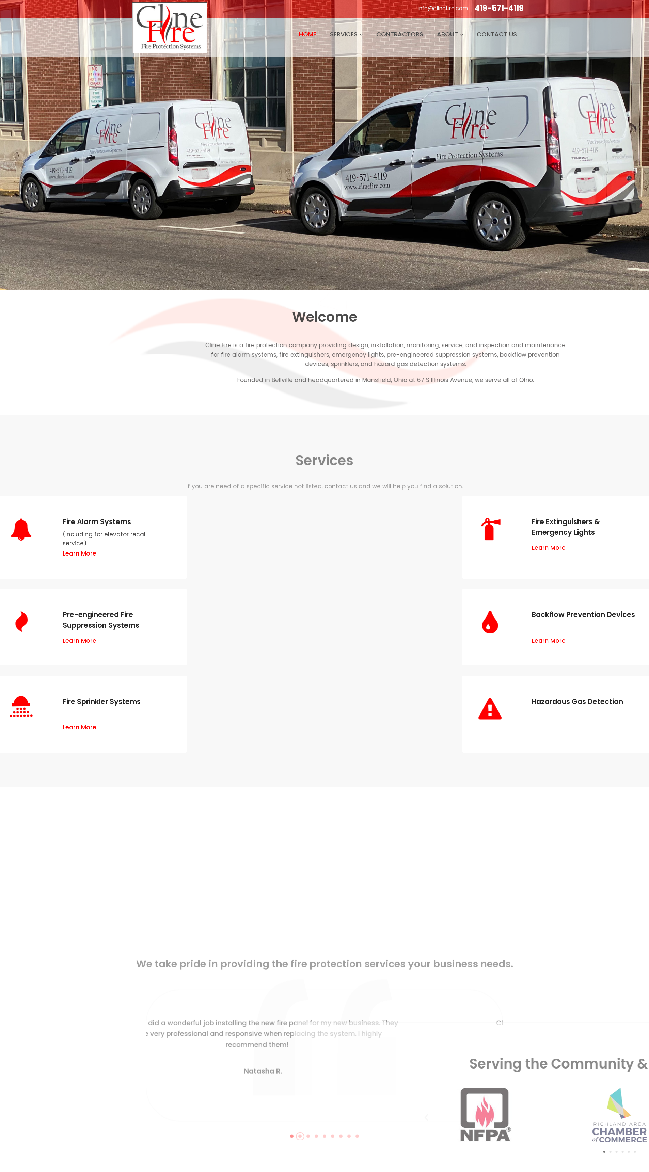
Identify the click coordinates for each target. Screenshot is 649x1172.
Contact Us (497, 34)
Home (307, 34)
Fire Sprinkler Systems (57, 701)
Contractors (399, 34)
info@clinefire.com (443, 8)
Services (346, 34)
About (450, 34)
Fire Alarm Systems (52, 522)
